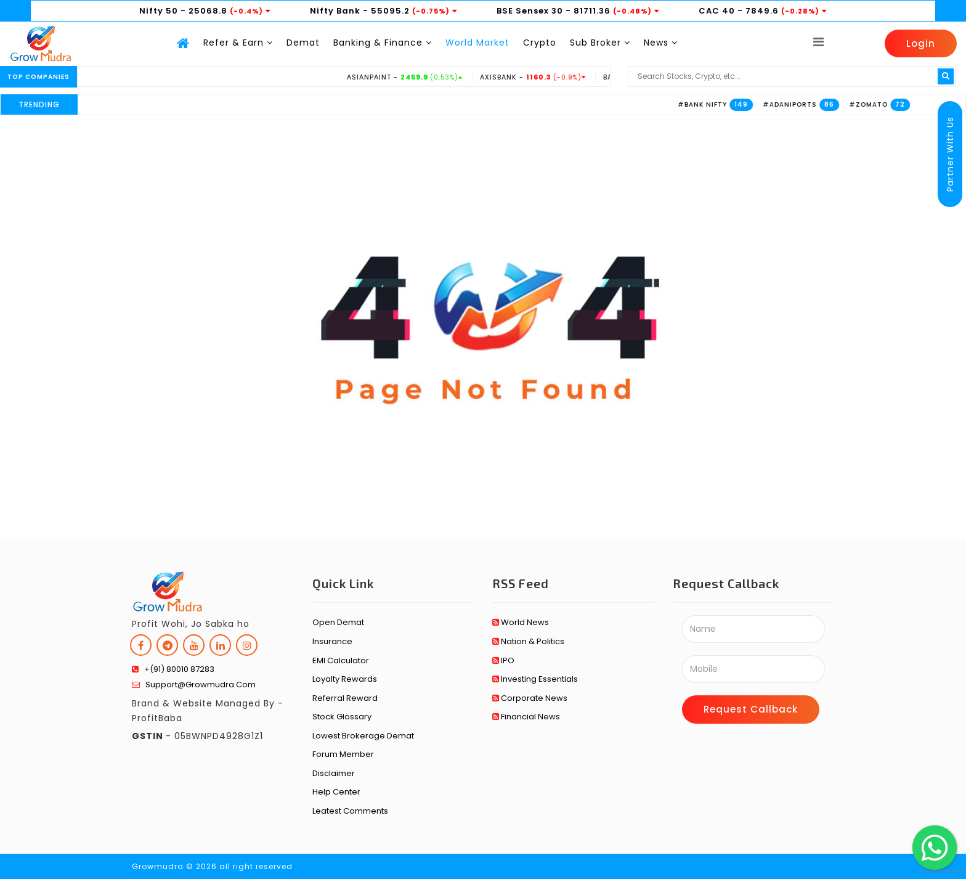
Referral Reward (345, 698)
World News (520, 622)
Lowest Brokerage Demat (363, 736)
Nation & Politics (528, 641)
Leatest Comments (350, 811)
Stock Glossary (341, 716)
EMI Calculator (340, 660)
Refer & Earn (238, 42)
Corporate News (529, 698)
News (661, 42)
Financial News (526, 716)
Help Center (336, 792)
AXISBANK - (549, 77)
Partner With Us (950, 154)
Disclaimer (333, 773)
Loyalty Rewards (344, 679)
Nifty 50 (158, 11)
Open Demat (338, 622)
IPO (503, 660)
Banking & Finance (382, 42)
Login (920, 43)
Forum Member (343, 754)
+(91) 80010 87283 (173, 669)
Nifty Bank (335, 11)
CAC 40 (717, 11)
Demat (303, 42)
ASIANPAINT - (420, 77)
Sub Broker (600, 42)
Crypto (539, 42)
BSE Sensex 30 (530, 11)
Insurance (332, 641)
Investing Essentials (535, 679)
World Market (477, 42)
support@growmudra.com (194, 684)
